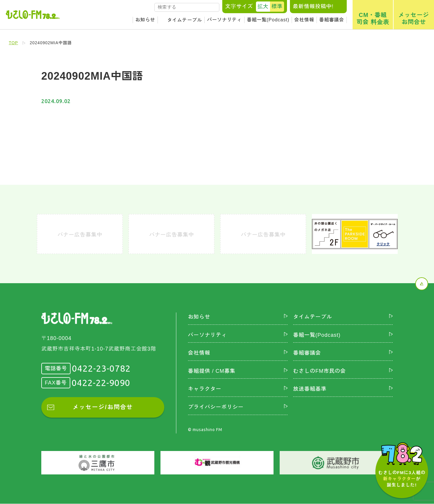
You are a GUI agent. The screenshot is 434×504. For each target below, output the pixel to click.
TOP (13, 42)
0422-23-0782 (101, 368)
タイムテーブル (184, 20)
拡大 (263, 6)
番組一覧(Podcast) (268, 19)
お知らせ (145, 19)
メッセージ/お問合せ (103, 407)
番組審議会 (331, 19)
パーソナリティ (224, 19)
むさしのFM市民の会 (319, 371)
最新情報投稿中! (313, 6)
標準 (277, 6)
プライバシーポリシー (216, 407)
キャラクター (204, 389)
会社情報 (304, 19)
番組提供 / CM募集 (211, 371)
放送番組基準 (310, 389)
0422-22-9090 (101, 382)
